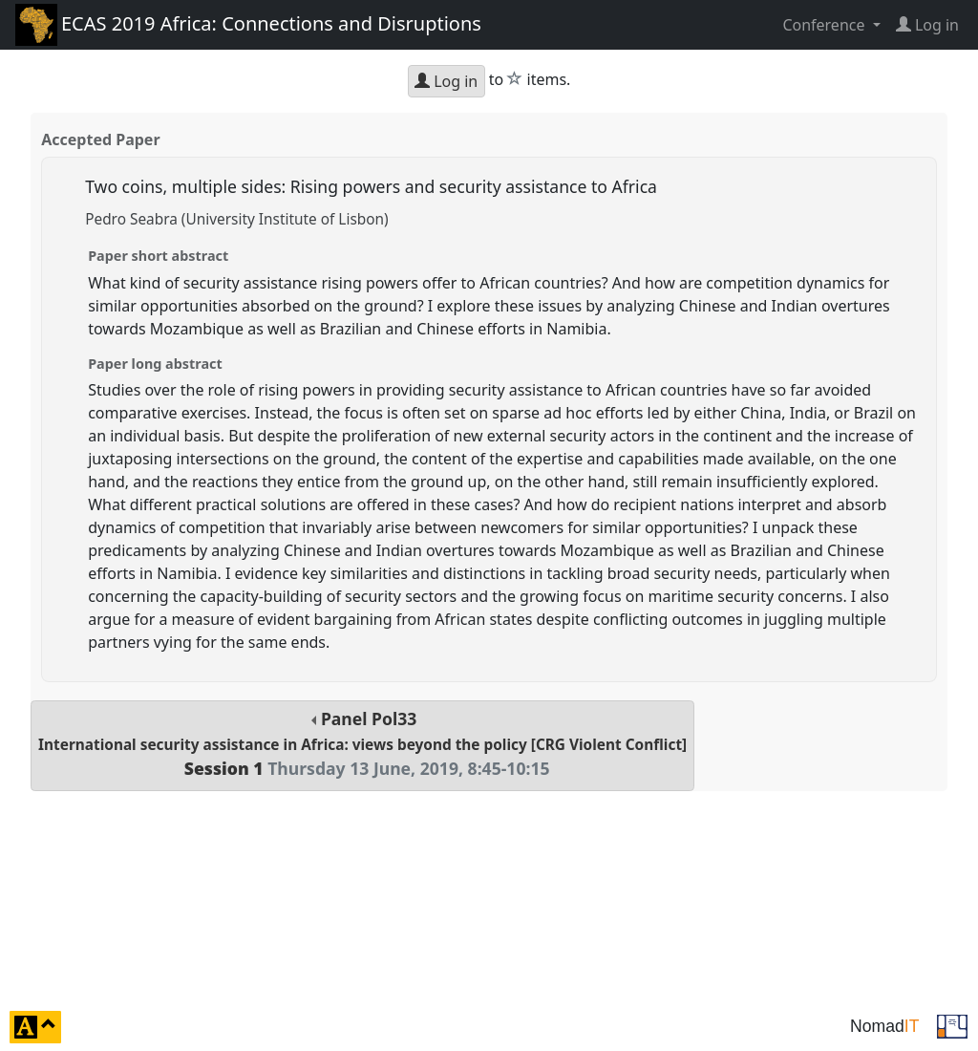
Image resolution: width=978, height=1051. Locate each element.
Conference (825, 24)
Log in (446, 81)
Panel (362, 744)
